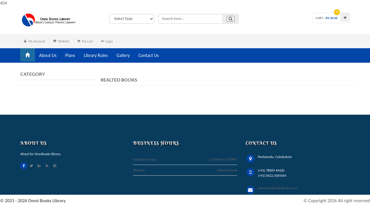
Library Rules (96, 55)
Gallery (123, 55)
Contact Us (148, 55)
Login (109, 41)
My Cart (87, 41)
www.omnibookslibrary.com (277, 188)
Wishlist (63, 41)
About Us (48, 55)
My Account (36, 41)
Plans (70, 55)
